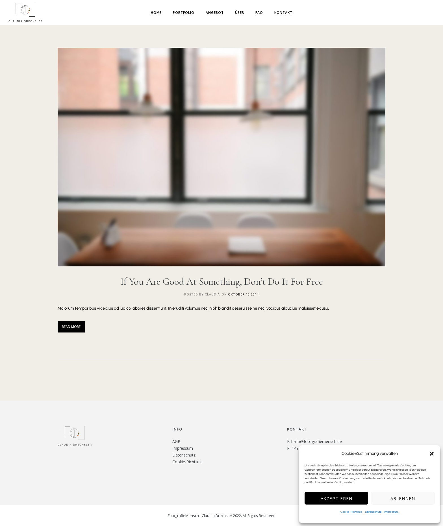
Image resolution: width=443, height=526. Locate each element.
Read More (71, 326)
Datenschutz (373, 511)
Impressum (391, 511)
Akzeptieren (336, 498)
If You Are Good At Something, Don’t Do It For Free (221, 282)
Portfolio (183, 12)
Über (239, 12)
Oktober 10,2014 (243, 294)
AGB (176, 441)
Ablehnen (402, 498)
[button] (432, 454)
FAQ (259, 12)
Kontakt (283, 12)
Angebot (215, 12)
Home (156, 12)
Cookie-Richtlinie (351, 511)
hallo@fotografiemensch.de (316, 441)
